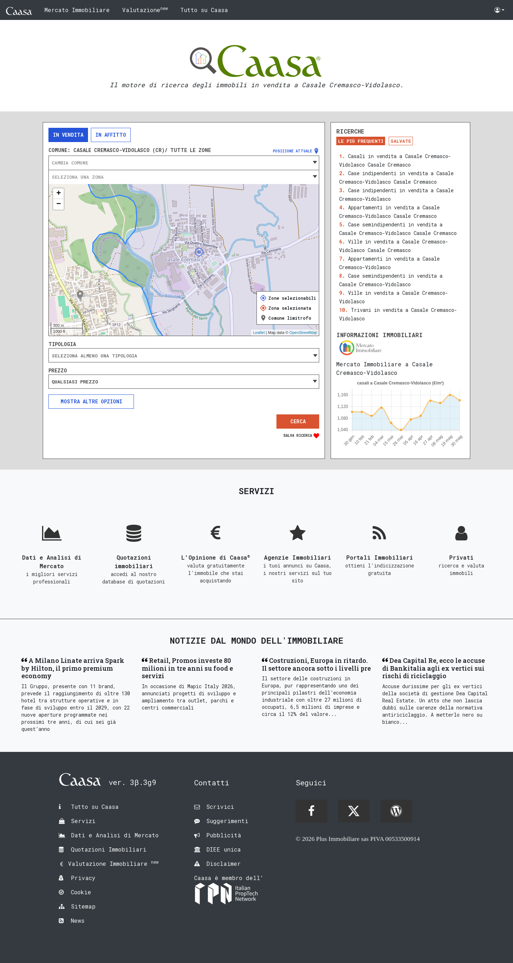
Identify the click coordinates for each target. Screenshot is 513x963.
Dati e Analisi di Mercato (115, 835)
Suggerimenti (227, 821)
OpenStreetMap (303, 332)
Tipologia (62, 344)
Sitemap (83, 906)
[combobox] (183, 163)
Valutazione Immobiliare (113, 863)
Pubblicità (223, 835)
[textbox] (184, 163)
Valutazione (145, 9)
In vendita (68, 134)
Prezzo (57, 370)
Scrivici (220, 806)
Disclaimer (223, 863)
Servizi (83, 821)
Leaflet (259, 332)
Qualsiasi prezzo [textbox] (75, 381)
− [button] (58, 204)
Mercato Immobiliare (77, 10)
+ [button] (58, 193)
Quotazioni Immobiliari (108, 849)
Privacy (83, 877)
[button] (499, 10)
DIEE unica (223, 849)
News (77, 920)
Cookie (81, 892)
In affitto (110, 134)
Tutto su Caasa (204, 10)
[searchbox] (184, 355)
